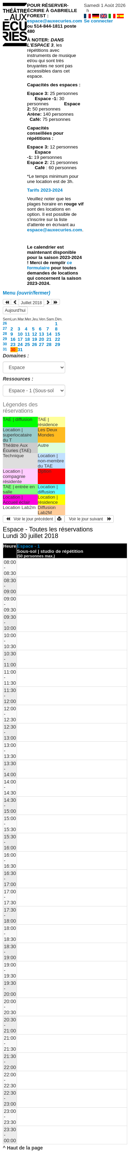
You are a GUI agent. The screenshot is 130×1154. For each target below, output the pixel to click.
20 (41, 339)
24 (20, 344)
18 (27, 339)
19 (34, 339)
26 (5, 323)
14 (49, 334)
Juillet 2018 (31, 302)
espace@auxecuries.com (54, 20)
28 (5, 333)
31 (5, 349)
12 (34, 334)
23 (13, 344)
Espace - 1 (28, 546)
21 (49, 339)
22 (57, 339)
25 (27, 344)
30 (5, 344)
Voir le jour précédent (29, 519)
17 (20, 339)
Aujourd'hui (15, 310)
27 (5, 328)
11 (27, 334)
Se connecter (98, 20)
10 (20, 334)
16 (13, 339)
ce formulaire (49, 265)
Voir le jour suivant (89, 519)
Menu (26, 293)
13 (41, 334)
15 (57, 334)
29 (5, 339)
